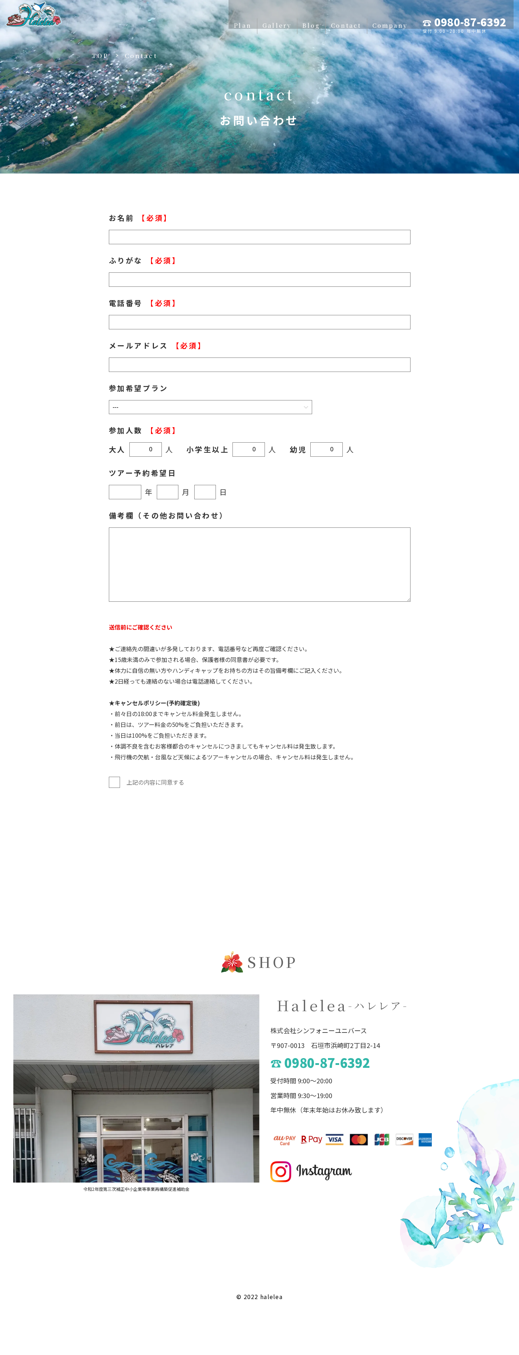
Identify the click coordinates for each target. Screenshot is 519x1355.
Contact (289, 19)
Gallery (213, 19)
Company (336, 19)
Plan (175, 19)
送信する (253, 824)
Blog (251, 19)
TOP (100, 55)
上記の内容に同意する (146, 782)
